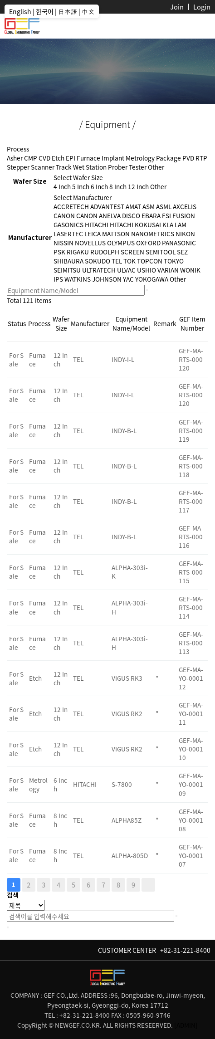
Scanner (42, 166)
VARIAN (168, 269)
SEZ (182, 251)
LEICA (92, 233)
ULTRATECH (99, 269)
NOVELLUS (90, 242)
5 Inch (80, 186)
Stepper (18, 166)
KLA (167, 224)
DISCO (131, 215)
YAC (128, 278)
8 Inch (118, 186)
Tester (138, 166)
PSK (59, 251)
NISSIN (63, 242)
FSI (166, 215)
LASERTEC (68, 233)
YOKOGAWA (151, 278)
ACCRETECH (71, 206)
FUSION (183, 215)
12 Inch (138, 186)
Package (168, 157)
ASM (148, 206)
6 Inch (99, 186)
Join (177, 7)
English (20, 11)
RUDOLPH (104, 251)
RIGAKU (78, 251)
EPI (70, 157)
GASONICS (68, 224)
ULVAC (126, 269)
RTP (201, 157)
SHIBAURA (68, 260)
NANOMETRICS (152, 233)
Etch (58, 157)
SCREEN (132, 251)
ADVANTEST (107, 206)
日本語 (67, 11)
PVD (188, 157)
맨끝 (148, 885)
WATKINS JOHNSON (93, 278)
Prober (117, 166)
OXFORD (148, 242)
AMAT (133, 206)
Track (64, 166)
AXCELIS (184, 206)
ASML (163, 206)
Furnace (88, 157)
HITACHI (96, 224)
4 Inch (62, 186)
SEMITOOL (161, 251)
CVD (44, 157)
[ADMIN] (186, 1024)
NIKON (185, 233)
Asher (15, 157)
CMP (30, 157)
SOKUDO (97, 260)
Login (201, 7)
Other (156, 166)
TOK (129, 260)
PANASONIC (179, 242)
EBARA (151, 215)
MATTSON (116, 233)
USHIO (146, 269)
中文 (88, 11)
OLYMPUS (121, 242)
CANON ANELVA (98, 215)
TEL (117, 260)
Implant (113, 157)
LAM (180, 224)
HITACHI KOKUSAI (135, 224)
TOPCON (149, 260)
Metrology (140, 157)
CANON (64, 215)
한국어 (45, 11)
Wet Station (90, 166)
